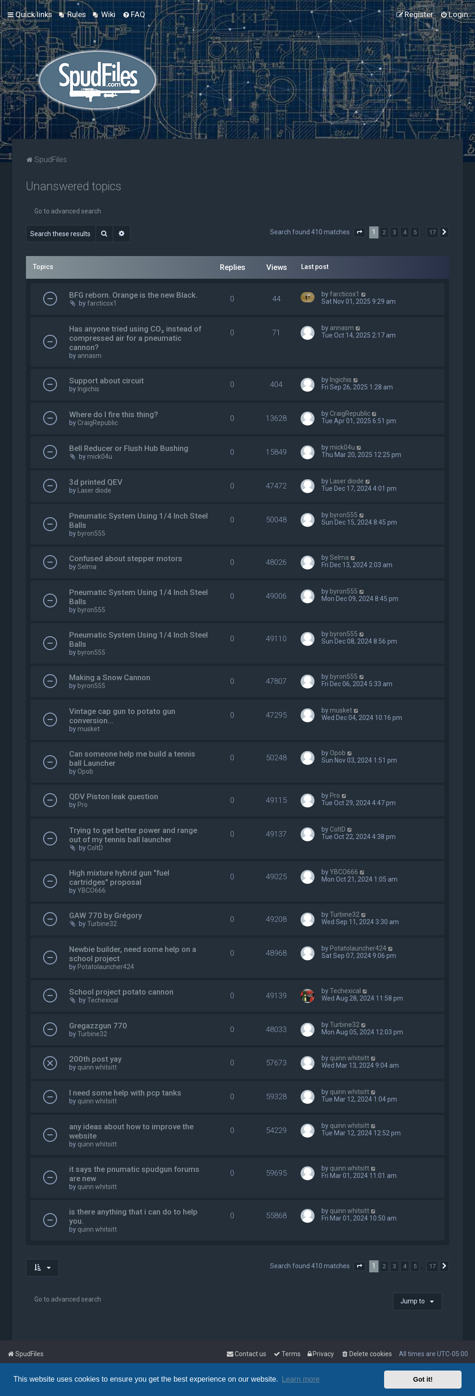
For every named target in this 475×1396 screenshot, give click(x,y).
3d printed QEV (95, 482)
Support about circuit (106, 380)
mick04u (99, 456)
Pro (82, 804)
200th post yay (95, 1059)
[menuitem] (72, 14)
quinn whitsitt (97, 1067)
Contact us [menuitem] (246, 1354)
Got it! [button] (423, 1379)
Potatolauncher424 (105, 966)
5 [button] (415, 232)
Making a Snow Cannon (109, 677)
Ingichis (88, 389)
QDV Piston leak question (113, 796)
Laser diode (94, 490)
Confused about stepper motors (125, 558)
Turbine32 (102, 923)
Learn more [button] (301, 1379)
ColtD (95, 847)
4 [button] (404, 232)
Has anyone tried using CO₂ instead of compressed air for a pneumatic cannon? (135, 338)
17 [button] (432, 232)
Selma (86, 566)
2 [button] (384, 232)
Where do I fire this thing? (113, 414)
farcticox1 (102, 303)
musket (88, 728)
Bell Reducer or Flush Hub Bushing (128, 448)
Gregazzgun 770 (98, 1025)
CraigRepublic (97, 422)
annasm (89, 355)
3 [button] (394, 232)
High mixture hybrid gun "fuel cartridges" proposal (119, 877)
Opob (85, 771)
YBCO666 (91, 890)
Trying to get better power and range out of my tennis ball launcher (133, 835)
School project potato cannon (121, 991)
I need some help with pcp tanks (125, 1092)
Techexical (102, 1000)
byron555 (91, 533)
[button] (359, 232)
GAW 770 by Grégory (105, 915)
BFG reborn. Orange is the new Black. (133, 295)
